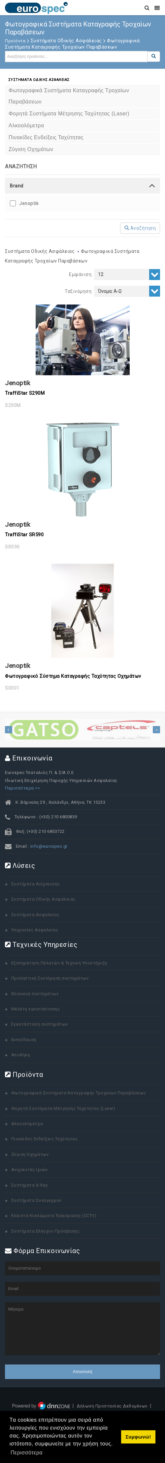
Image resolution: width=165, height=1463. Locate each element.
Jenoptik (29, 203)
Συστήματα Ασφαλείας (35, 914)
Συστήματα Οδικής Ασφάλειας (40, 251)
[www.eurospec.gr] (36, 7)
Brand (16, 185)
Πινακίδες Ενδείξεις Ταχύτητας (44, 1138)
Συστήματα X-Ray (29, 1185)
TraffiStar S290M (25, 393)
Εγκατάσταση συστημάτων (39, 1024)
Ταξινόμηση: (79, 291)
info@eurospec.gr (49, 846)
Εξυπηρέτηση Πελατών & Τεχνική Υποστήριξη (59, 962)
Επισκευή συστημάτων (35, 993)
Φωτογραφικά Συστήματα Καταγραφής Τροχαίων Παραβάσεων (78, 1092)
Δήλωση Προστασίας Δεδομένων (112, 1405)
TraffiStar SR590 (24, 535)
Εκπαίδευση (23, 1039)
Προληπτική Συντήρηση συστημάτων (50, 978)
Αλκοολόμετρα (27, 1123)
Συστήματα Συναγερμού (36, 1200)
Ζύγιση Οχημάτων (30, 1154)
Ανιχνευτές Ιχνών (29, 1169)
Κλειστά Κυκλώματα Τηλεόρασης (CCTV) (54, 1215)
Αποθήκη (20, 1054)
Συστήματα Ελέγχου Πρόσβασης (45, 1231)
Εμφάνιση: (81, 274)
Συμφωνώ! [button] (138, 1437)
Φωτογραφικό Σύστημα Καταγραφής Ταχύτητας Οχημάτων (73, 676)
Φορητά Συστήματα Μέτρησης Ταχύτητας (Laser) (63, 1108)
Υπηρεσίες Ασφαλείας (34, 929)
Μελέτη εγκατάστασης (35, 1008)
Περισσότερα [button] (27, 1452)
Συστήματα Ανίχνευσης (35, 883)
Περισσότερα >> (22, 788)
